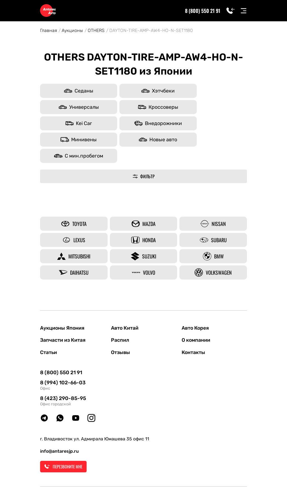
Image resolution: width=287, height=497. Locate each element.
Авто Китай (125, 295)
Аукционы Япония (62, 295)
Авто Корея (196, 295)
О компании (196, 308)
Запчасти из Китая (63, 308)
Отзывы (121, 320)
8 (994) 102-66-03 (62, 351)
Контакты (194, 320)
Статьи (49, 320)
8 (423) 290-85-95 (63, 366)
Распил (120, 308)
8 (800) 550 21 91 (202, 10)
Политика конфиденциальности (177, 480)
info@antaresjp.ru (59, 419)
